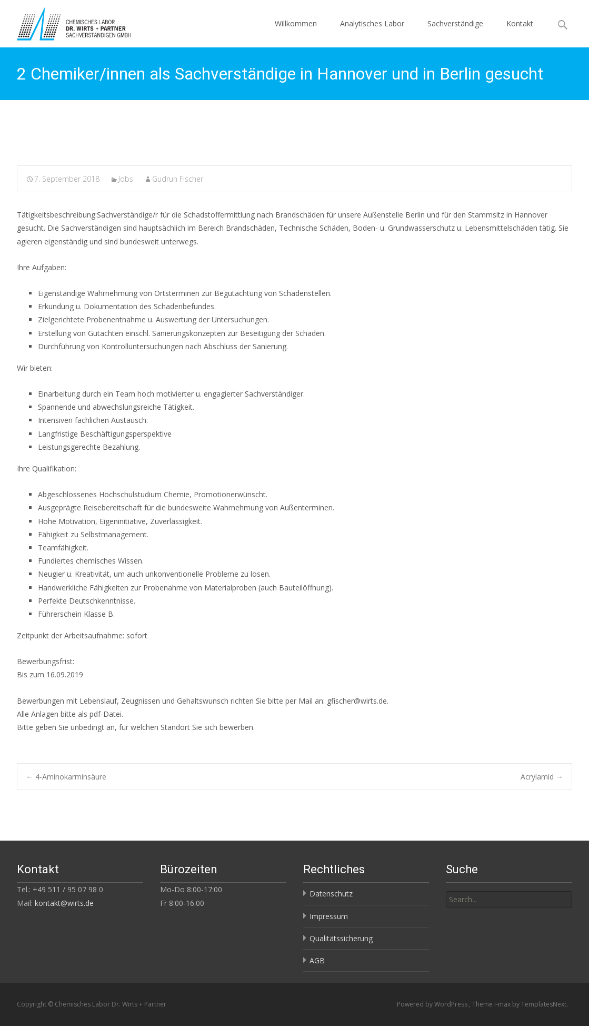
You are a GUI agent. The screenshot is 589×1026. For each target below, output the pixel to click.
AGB (317, 960)
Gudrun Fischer (177, 179)
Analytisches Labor (372, 23)
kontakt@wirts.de (64, 903)
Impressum (329, 916)
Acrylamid (542, 777)
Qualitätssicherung (341, 938)
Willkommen (296, 23)
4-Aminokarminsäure (66, 777)
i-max (503, 1004)
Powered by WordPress (433, 1004)
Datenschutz (331, 894)
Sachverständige (455, 23)
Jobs (125, 179)
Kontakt (519, 23)
